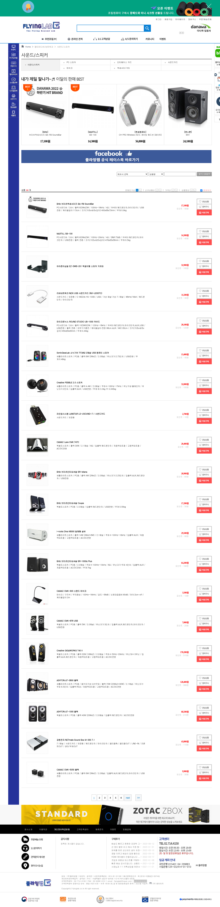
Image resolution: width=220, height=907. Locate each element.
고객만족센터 (82, 829)
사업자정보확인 (140, 881)
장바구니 (192, 19)
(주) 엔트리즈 (157, 883)
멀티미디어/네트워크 (43, 46)
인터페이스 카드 (124, 62)
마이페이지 (180, 19)
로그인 (159, 19)
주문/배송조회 (205, 19)
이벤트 (113, 829)
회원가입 (168, 19)
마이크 (70, 67)
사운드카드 (173, 62)
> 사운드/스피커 (61, 46)
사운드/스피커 (33, 65)
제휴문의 (99, 829)
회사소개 (28, 829)
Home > (28, 46)
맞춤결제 (127, 829)
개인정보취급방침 (62, 829)
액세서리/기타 (123, 67)
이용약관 (43, 829)
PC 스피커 (71, 62)
